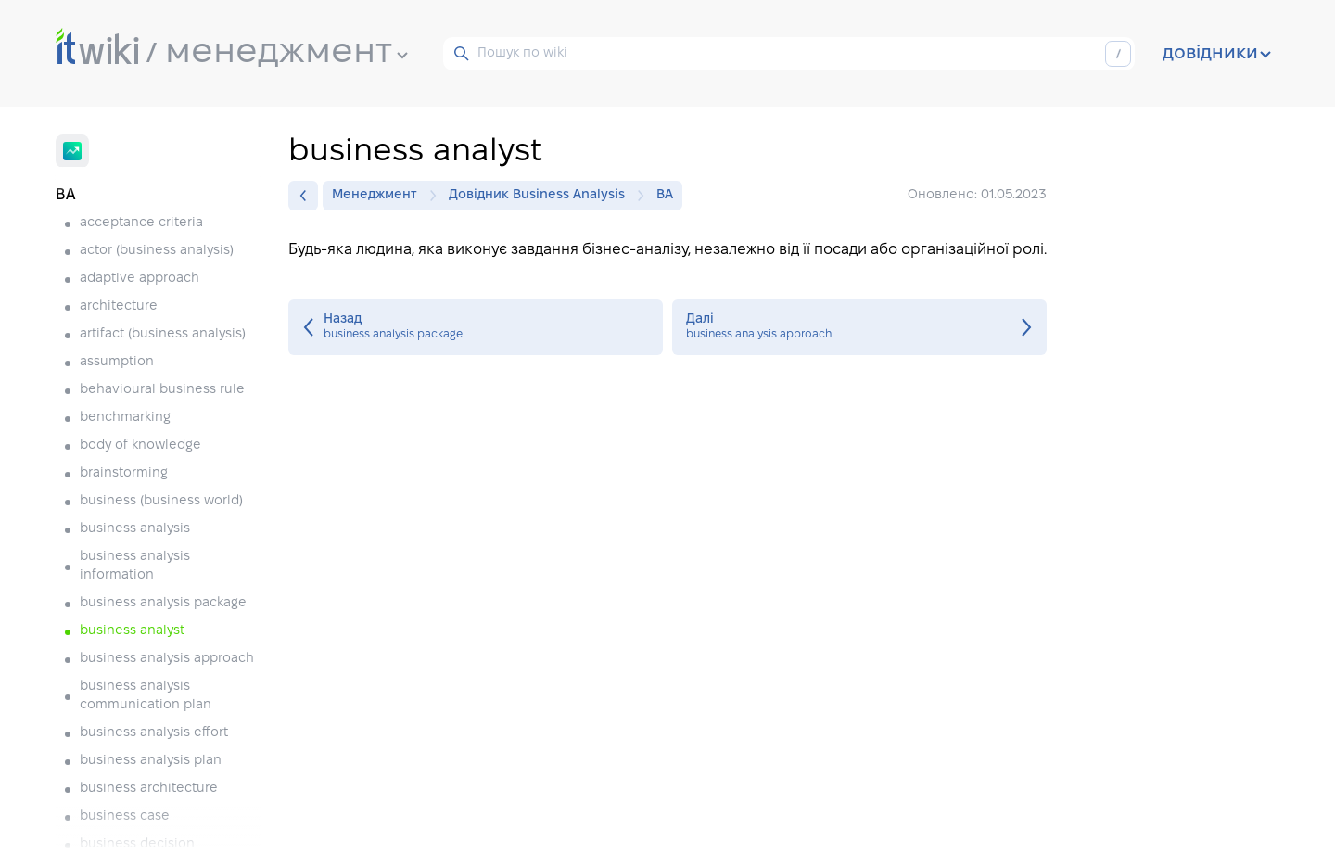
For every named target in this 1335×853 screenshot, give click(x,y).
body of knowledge (140, 445)
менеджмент (286, 53)
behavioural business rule (162, 390)
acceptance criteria (141, 223)
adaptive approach (139, 279)
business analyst (132, 631)
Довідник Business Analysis (541, 195)
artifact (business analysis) (163, 334)
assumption (117, 362)
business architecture (149, 789)
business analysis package (163, 603)
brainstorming (124, 473)
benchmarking (125, 418)
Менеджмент (379, 195)
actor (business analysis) (157, 251)
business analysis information (135, 566)
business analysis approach (167, 659)
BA (664, 195)
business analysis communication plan (145, 696)
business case (125, 816)
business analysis (135, 529)
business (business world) (161, 501)
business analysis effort (154, 733)
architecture (119, 306)
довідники (1217, 53)
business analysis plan (151, 761)
